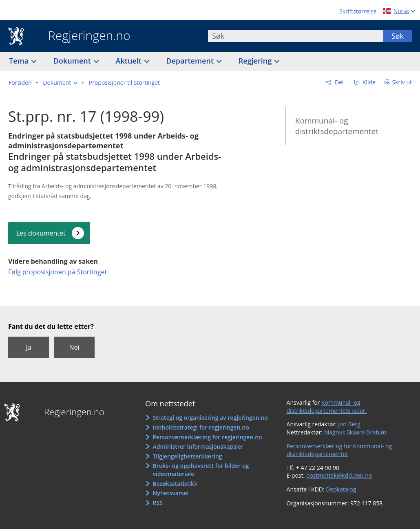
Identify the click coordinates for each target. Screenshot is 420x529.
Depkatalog (341, 489)
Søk (397, 36)
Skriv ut (402, 82)
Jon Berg (349, 424)
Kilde (368, 82)
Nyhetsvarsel (170, 493)
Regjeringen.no (83, 36)
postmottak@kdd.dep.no (339, 475)
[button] (60, 83)
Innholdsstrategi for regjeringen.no (201, 427)
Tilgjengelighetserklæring (187, 456)
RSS (157, 503)
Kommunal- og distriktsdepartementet (336, 126)
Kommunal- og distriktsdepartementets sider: (327, 406)
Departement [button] (191, 61)
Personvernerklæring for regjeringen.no (207, 437)
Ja (28, 347)
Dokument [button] (73, 61)
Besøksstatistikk (175, 483)
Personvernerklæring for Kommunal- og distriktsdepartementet (339, 450)
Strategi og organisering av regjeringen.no (210, 417)
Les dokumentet (41, 233)
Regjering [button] (256, 61)
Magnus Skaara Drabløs (355, 432)
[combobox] (295, 36)
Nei (74, 347)
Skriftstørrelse (357, 11)
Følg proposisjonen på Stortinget (57, 271)
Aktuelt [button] (130, 61)
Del (338, 82)
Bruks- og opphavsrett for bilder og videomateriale (201, 470)
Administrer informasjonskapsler (198, 446)
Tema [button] (20, 61)
